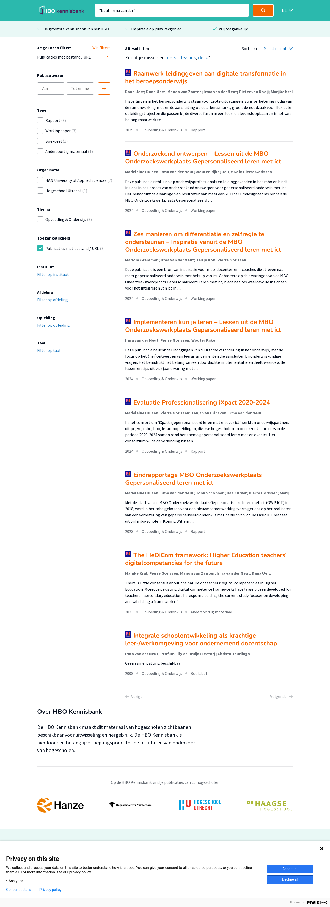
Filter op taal (48, 350)
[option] (165, 805)
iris (193, 57)
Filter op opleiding (53, 325)
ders (171, 57)
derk (203, 57)
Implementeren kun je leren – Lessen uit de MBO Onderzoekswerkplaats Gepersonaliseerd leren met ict (203, 326)
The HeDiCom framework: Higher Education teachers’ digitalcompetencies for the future (206, 559)
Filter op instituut (53, 274)
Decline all (290, 879)
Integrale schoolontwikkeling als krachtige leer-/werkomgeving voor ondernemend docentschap (201, 639)
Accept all (290, 869)
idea (182, 57)
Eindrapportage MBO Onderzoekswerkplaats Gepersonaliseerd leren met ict (193, 479)
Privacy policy (50, 890)
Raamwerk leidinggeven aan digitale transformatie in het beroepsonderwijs (205, 77)
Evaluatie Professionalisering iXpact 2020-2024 (201, 402)
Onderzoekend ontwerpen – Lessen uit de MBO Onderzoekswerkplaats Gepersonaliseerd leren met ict (203, 158)
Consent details (18, 890)
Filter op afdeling (52, 299)
